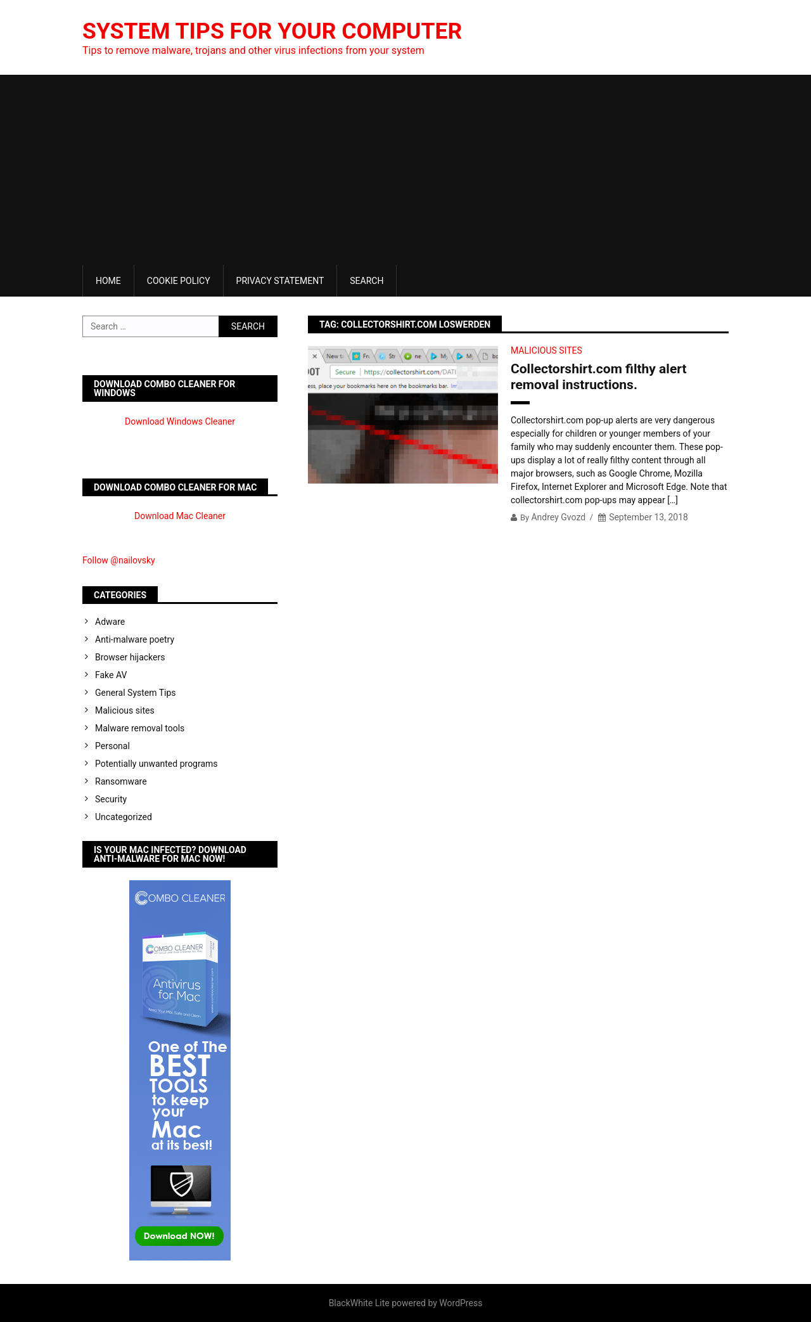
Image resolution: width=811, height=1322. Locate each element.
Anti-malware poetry (134, 639)
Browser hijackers (130, 657)
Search (366, 281)
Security (111, 799)
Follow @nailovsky (118, 560)
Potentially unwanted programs (156, 764)
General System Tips (135, 693)
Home (108, 281)
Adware (110, 622)
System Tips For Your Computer (274, 31)
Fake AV (111, 675)
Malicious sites (546, 350)
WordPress (460, 1303)
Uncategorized (123, 817)
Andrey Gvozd (558, 517)
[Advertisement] (405, 170)
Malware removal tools (139, 728)
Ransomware (121, 781)
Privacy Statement (280, 281)
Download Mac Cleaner (180, 516)
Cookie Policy (178, 281)
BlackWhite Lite (359, 1303)
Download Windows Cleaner (180, 421)
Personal (112, 746)
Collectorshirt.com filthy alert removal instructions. (599, 376)
